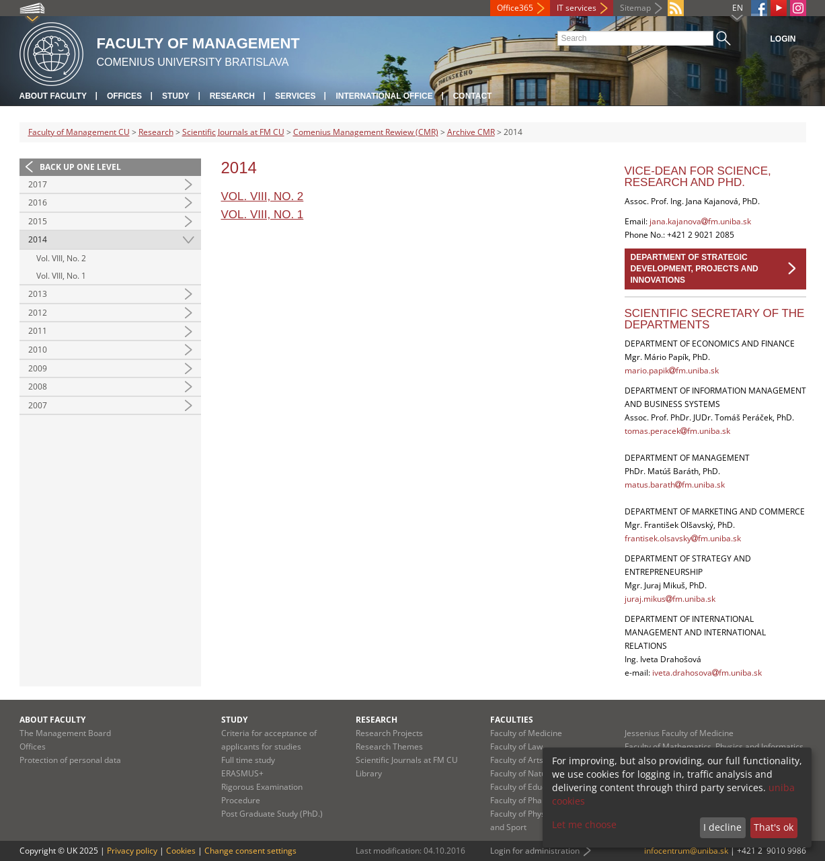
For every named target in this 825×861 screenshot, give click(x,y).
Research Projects (389, 733)
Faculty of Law (516, 746)
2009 (37, 368)
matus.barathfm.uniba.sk (675, 484)
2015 (37, 221)
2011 (37, 330)
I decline (722, 827)
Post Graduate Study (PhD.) (272, 813)
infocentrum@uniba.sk (686, 850)
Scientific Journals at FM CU (233, 132)
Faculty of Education (527, 786)
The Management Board (65, 733)
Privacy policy (132, 850)
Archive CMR (471, 132)
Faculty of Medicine (526, 733)
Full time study (248, 760)
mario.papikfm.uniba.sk (672, 370)
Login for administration (535, 850)
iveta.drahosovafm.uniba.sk (707, 672)
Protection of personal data (70, 760)
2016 (37, 202)
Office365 (515, 7)
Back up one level (80, 167)
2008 (37, 386)
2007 (37, 405)
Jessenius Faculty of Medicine (679, 733)
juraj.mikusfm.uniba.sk (670, 598)
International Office (384, 96)
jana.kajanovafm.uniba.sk (700, 221)
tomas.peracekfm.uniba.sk (677, 431)
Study (176, 96)
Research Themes (389, 746)
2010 (37, 349)
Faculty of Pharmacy (527, 800)
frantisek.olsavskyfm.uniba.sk (683, 538)
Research (232, 96)
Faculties (511, 719)
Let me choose (584, 824)
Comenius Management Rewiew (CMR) (365, 132)
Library (369, 773)
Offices (124, 96)
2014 (37, 239)
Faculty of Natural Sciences (540, 773)
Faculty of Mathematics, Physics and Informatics (714, 746)
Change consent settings (250, 850)
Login (783, 39)
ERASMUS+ (242, 773)
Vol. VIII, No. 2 (61, 258)
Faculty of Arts (516, 760)
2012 (37, 312)
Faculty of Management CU (79, 132)
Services (295, 96)
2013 (37, 294)
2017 (37, 184)
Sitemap (635, 7)
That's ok (773, 827)
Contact (472, 96)
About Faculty (53, 96)
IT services (576, 7)
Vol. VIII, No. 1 (61, 275)
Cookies (181, 850)
